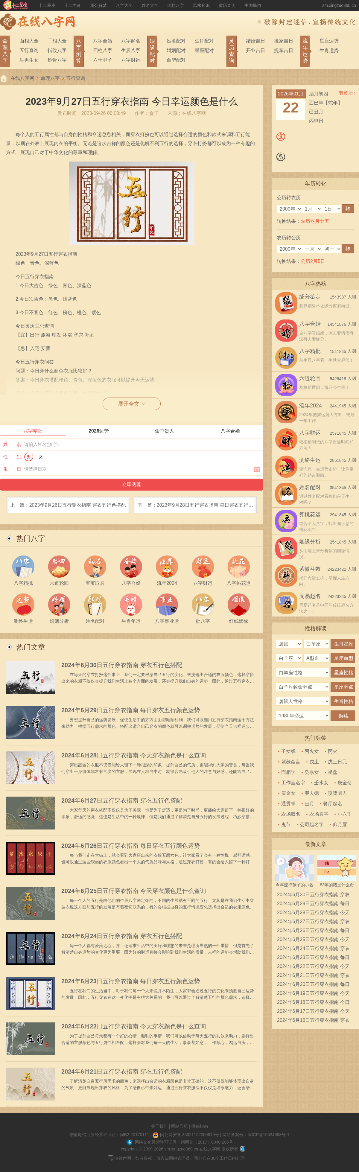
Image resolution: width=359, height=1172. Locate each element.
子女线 (288, 751)
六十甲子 (102, 60)
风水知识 (201, 5)
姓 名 (12, 444)
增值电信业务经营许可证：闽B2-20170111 (109, 1134)
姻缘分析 (310, 542)
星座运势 (329, 40)
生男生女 (29, 60)
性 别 (12, 456)
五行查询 (29, 50)
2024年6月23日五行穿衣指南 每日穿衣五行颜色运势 (130, 981)
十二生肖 (72, 5)
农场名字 (318, 814)
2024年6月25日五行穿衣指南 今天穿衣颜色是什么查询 (133, 891)
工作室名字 (293, 782)
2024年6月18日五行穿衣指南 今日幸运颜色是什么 (313, 1003)
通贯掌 (288, 803)
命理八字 (50, 78)
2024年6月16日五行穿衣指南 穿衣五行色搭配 (313, 1021)
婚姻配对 (176, 50)
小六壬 (344, 814)
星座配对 (204, 50)
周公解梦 (98, 5)
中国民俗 (252, 5)
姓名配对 (176, 40)
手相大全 (57, 40)
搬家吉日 (283, 40)
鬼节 (286, 824)
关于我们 (159, 1126)
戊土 (314, 761)
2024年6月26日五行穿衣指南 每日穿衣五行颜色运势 (130, 845)
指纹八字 (57, 50)
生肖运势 (329, 50)
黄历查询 (227, 5)
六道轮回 (310, 378)
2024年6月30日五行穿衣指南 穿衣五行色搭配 (121, 665)
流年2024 (310, 406)
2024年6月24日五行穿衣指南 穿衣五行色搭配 (121, 936)
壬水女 (321, 782)
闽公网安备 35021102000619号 (189, 1134)
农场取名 (290, 814)
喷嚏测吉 (337, 793)
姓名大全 (150, 5)
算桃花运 (310, 514)
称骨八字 (57, 60)
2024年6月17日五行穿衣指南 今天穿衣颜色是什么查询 (313, 1012)
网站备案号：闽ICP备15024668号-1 (255, 1134)
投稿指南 (199, 1126)
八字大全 (124, 5)
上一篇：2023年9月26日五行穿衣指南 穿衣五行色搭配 (68, 505)
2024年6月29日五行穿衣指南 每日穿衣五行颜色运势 (130, 710)
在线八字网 (22, 78)
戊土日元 (337, 761)
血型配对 (176, 60)
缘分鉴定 (310, 297)
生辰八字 (130, 50)
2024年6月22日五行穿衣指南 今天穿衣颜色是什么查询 (133, 1026)
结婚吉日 (255, 40)
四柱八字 (175, 5)
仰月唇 (340, 824)
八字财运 (130, 60)
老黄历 (346, 92)
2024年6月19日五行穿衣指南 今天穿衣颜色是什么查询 (313, 994)
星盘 (332, 772)
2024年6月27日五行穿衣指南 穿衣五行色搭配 (121, 800)
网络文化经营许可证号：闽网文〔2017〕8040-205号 (184, 1142)
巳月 (309, 803)
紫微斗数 (310, 569)
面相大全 (29, 40)
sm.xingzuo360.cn (339, 5)
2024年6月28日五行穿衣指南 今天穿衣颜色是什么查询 (133, 755)
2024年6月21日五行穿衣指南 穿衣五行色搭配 (121, 1071)
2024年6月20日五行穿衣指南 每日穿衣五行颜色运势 (313, 985)
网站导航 (179, 1126)
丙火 (332, 751)
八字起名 (130, 40)
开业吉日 (255, 50)
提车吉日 (283, 50)
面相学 (288, 772)
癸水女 (312, 772)
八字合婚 (102, 40)
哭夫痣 (312, 793)
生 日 (12, 468)
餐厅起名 (332, 803)
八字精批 (310, 351)
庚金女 (288, 793)
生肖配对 (204, 40)
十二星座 (47, 5)
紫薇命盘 (290, 761)
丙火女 (312, 751)
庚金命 (344, 782)
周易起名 (310, 596)
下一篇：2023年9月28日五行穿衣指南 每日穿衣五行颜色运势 (195, 508)
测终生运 (310, 460)
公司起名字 (312, 824)
